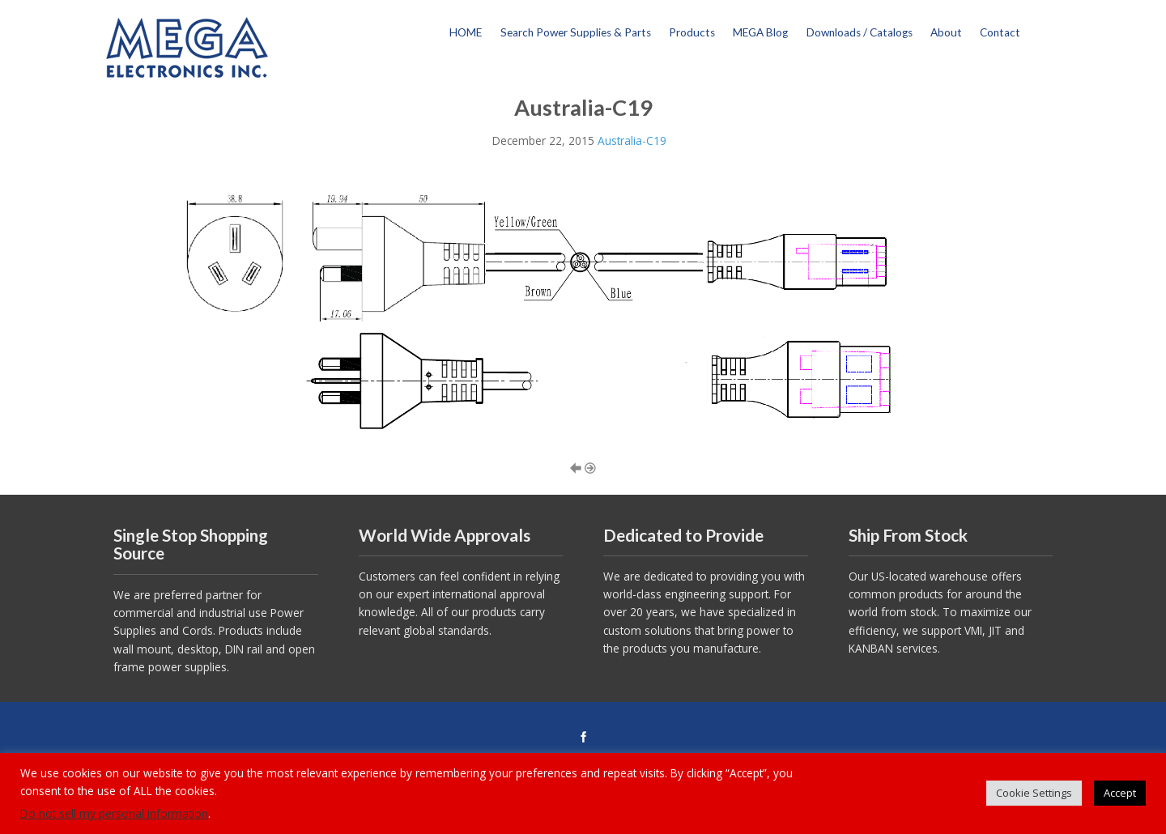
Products (692, 32)
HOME (465, 32)
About (946, 32)
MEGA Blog (760, 32)
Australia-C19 (632, 140)
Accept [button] (1120, 792)
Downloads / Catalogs (859, 32)
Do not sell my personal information (114, 813)
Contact (1000, 32)
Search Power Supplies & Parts (575, 32)
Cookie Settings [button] (1034, 792)
